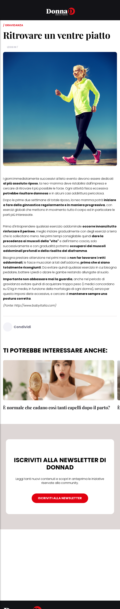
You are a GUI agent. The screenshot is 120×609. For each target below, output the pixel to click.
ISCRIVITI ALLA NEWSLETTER (60, 498)
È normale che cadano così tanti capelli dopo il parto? (56, 407)
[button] (5, 12)
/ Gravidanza (13, 25)
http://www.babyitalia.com (34, 305)
